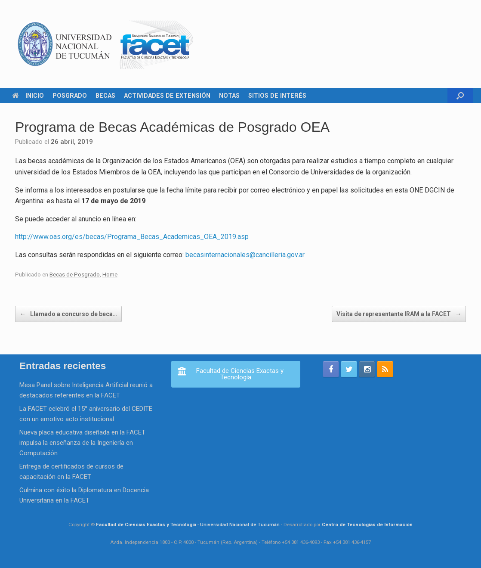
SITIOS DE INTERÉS (277, 95)
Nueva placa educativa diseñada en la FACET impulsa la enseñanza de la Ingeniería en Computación (82, 442)
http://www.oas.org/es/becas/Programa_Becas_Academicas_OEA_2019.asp (132, 237)
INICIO (28, 95)
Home (109, 274)
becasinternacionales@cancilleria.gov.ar (245, 255)
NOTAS (229, 95)
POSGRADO (69, 95)
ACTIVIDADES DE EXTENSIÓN (167, 95)
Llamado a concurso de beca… (68, 314)
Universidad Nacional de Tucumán (240, 524)
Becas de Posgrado (74, 274)
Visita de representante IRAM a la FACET (398, 314)
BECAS (105, 95)
